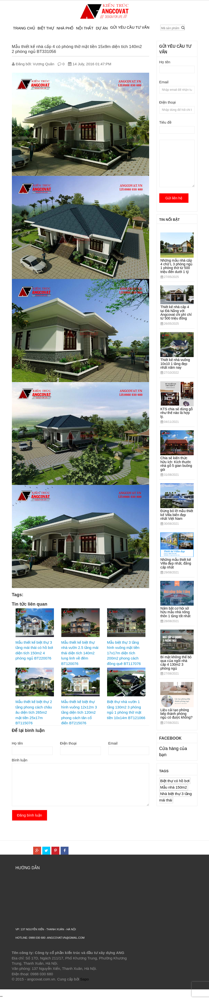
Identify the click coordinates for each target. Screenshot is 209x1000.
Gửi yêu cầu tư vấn (129, 27)
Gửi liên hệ (173, 198)
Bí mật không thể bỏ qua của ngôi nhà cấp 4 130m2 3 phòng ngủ (176, 662)
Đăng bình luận (29, 815)
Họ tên (17, 743)
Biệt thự (46, 28)
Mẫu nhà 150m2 (173, 787)
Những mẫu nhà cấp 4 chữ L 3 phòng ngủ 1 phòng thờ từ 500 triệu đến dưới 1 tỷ (177, 266)
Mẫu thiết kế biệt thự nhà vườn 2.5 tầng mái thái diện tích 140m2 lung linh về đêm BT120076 (79, 653)
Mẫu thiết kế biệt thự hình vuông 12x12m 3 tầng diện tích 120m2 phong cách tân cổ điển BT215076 (79, 712)
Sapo (84, 979)
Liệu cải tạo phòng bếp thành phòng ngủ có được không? (177, 714)
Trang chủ (24, 28)
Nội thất (84, 28)
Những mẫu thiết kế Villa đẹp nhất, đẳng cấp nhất (176, 563)
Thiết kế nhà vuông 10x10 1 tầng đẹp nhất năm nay (175, 363)
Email (113, 743)
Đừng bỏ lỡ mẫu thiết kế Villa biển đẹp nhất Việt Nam (177, 515)
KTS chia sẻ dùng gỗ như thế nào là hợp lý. (177, 413)
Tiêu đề (165, 122)
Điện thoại (68, 743)
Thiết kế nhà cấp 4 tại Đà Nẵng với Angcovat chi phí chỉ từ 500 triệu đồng (176, 312)
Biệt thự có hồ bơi (175, 781)
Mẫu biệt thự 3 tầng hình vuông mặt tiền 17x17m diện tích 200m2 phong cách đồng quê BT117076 (124, 653)
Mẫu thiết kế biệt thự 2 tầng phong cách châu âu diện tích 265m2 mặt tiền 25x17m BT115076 (34, 712)
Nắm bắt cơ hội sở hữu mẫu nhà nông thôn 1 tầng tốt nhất (175, 612)
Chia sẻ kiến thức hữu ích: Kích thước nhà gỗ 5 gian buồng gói (176, 463)
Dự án (102, 28)
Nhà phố (65, 28)
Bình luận (19, 760)
